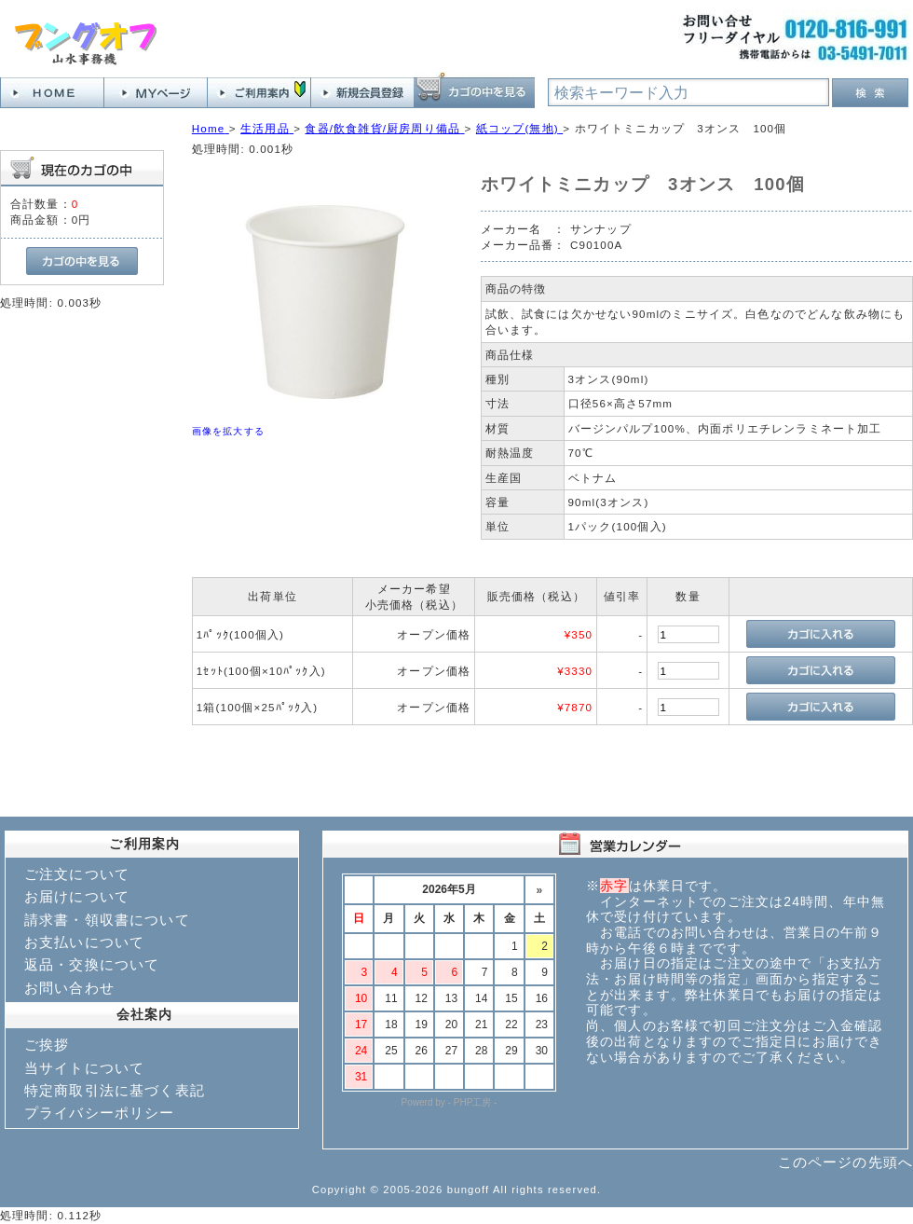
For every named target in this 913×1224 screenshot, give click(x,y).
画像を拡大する (228, 431)
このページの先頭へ (845, 1162)
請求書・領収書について (107, 920)
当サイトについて (84, 1068)
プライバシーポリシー (99, 1113)
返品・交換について (91, 964)
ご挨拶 (46, 1044)
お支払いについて (84, 942)
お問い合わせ (69, 988)
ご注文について (76, 874)
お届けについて (76, 896)
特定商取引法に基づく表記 (114, 1090)
